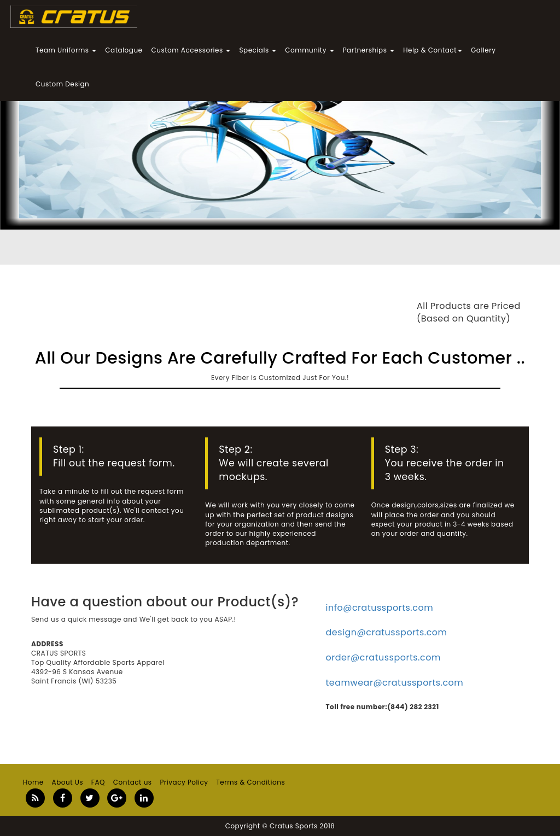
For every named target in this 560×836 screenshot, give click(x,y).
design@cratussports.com (386, 632)
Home (33, 782)
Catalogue (123, 50)
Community (309, 50)
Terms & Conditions (250, 782)
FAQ (98, 782)
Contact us (132, 782)
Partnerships (368, 50)
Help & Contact (432, 50)
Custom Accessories (191, 50)
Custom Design (62, 84)
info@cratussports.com (380, 607)
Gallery (483, 50)
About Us (68, 782)
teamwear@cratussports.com (395, 682)
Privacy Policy (184, 782)
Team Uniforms (66, 50)
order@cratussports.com (383, 657)
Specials (257, 50)
